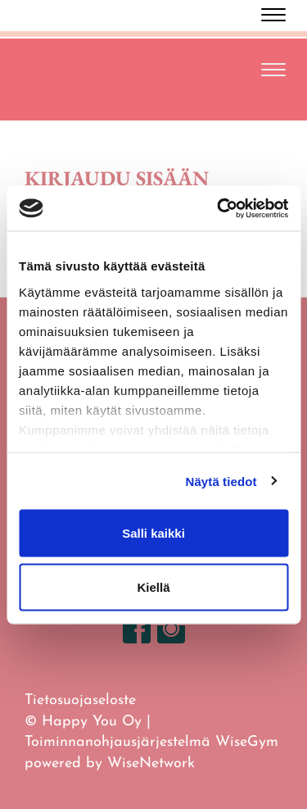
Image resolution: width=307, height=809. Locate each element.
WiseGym (246, 742)
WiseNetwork (151, 763)
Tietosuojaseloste (80, 700)
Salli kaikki (153, 533)
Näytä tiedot (221, 481)
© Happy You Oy (83, 721)
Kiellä (153, 586)
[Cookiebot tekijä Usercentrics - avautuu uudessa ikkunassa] (218, 208)
